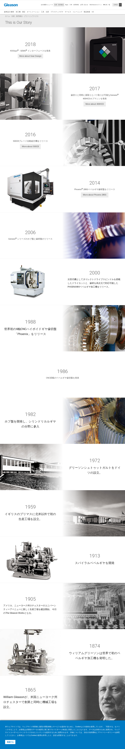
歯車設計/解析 (9, 12)
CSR (71, 5)
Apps (66, 5)
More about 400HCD (95, 104)
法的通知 (92, 732)
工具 (42, 12)
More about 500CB (30, 146)
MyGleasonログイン (96, 5)
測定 (23, 12)
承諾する (10, 742)
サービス (68, 12)
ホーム (7, 16)
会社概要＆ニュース (47, 5)
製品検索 (87, 12)
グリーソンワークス (31, 16)
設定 (55, 735)
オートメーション (33, 12)
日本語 (116, 5)
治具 (47, 12)
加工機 (18, 12)
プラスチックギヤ (57, 12)
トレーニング (77, 12)
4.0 (93, 12)
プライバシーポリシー (106, 732)
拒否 (44, 735)
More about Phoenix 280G (94, 195)
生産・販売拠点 (59, 5)
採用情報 (76, 5)
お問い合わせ (84, 5)
